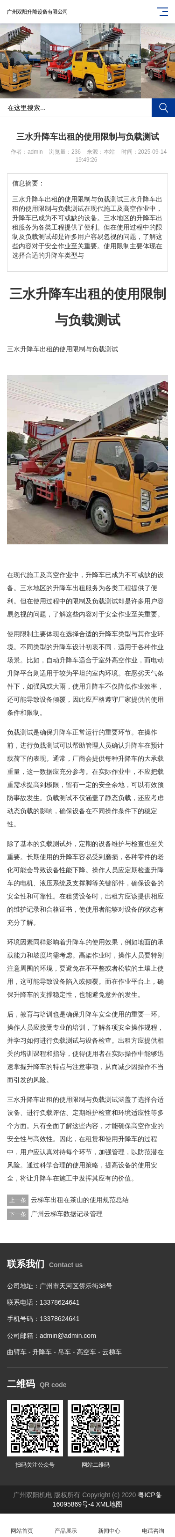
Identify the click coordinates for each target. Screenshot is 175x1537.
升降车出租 (36, 349)
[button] (80, 89)
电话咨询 (153, 1525)
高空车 (86, 1352)
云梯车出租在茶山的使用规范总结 (80, 1199)
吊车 (64, 1352)
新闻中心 (110, 1525)
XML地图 (109, 1504)
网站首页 (22, 1525)
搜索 (163, 107)
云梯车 (112, 1352)
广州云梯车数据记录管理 (67, 1214)
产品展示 (66, 1525)
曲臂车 (17, 1352)
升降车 (42, 1352)
